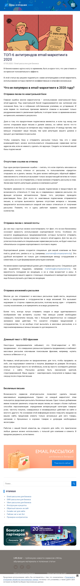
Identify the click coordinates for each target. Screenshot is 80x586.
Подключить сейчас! (62, 463)
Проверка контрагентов (17, 517)
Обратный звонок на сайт (18, 508)
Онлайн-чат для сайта (16, 511)
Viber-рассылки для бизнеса (19, 502)
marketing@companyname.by (57, 269)
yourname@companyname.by (58, 253)
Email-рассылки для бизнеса (26, 63)
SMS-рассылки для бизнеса (19, 499)
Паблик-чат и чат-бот (16, 514)
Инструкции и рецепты (17, 505)
